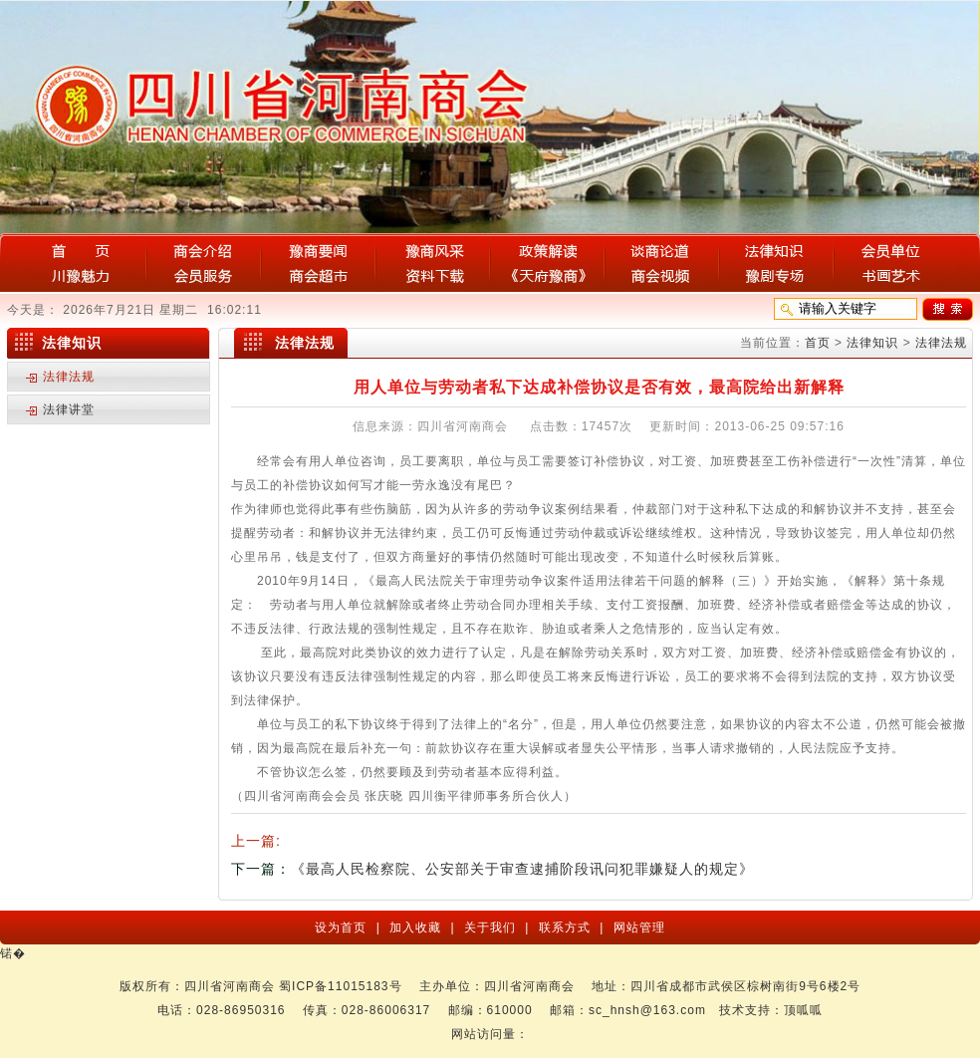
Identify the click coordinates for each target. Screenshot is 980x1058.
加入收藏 (417, 927)
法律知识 (872, 343)
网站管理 (636, 927)
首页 (818, 343)
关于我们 (492, 927)
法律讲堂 (69, 409)
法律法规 (941, 343)
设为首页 (342, 927)
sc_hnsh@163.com (647, 1010)
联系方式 (567, 927)
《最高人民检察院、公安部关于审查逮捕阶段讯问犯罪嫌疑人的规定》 (522, 869)
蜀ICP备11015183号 (340, 986)
